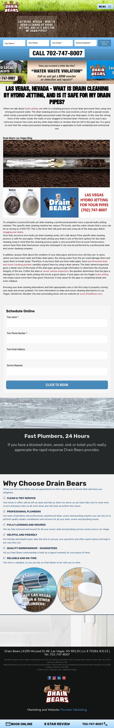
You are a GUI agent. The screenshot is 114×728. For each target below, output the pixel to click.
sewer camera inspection (55, 271)
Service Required (83, 43)
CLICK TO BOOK (57, 385)
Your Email (57, 43)
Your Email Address (16, 349)
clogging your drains (13, 232)
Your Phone (33, 43)
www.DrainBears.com (91, 293)
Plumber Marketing (73, 710)
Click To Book (104, 43)
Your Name (10, 43)
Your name (12, 317)
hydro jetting (31, 108)
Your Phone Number (17, 333)
